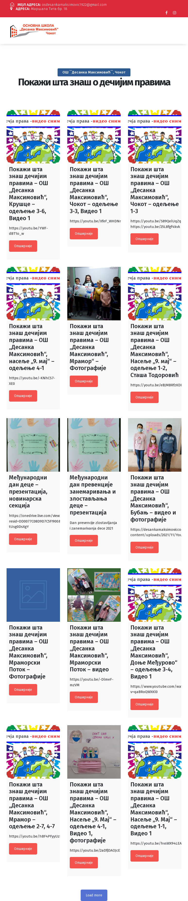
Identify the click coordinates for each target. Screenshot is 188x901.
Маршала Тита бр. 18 (135, 5)
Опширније (23, 242)
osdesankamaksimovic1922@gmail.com (55, 5)
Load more (94, 891)
